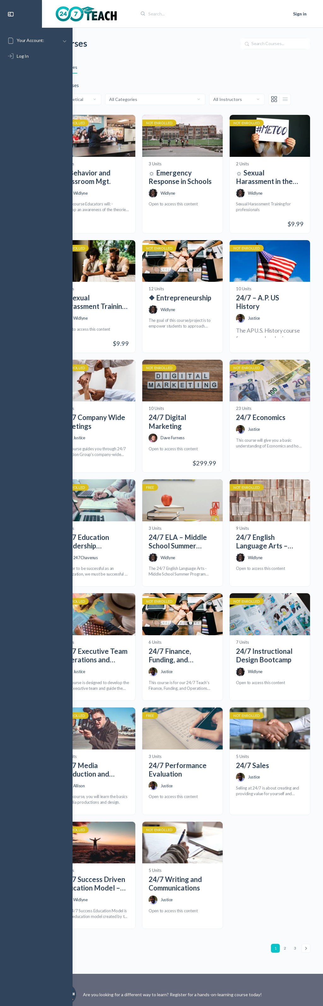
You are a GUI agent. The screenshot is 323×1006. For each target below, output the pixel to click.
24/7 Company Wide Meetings (116, 420)
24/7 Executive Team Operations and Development (120, 644)
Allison (109, 768)
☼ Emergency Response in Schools (190, 187)
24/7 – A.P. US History (267, 306)
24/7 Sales (262, 748)
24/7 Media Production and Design (116, 752)
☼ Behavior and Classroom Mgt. (116, 186)
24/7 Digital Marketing (188, 420)
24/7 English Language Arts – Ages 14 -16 (272, 535)
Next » (306, 926)
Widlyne (111, 202)
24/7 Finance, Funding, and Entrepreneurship (196, 644)
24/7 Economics (271, 416)
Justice (264, 322)
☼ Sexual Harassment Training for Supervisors (111, 306)
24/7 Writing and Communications (195, 861)
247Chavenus (116, 551)
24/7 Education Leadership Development (116, 535)
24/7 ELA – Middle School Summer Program (196, 535)
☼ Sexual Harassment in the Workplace (274, 187)
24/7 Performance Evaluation (190, 752)
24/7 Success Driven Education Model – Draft (119, 861)
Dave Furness (193, 437)
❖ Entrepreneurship (196, 306)
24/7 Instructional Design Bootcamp (274, 644)
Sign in (300, 13)
